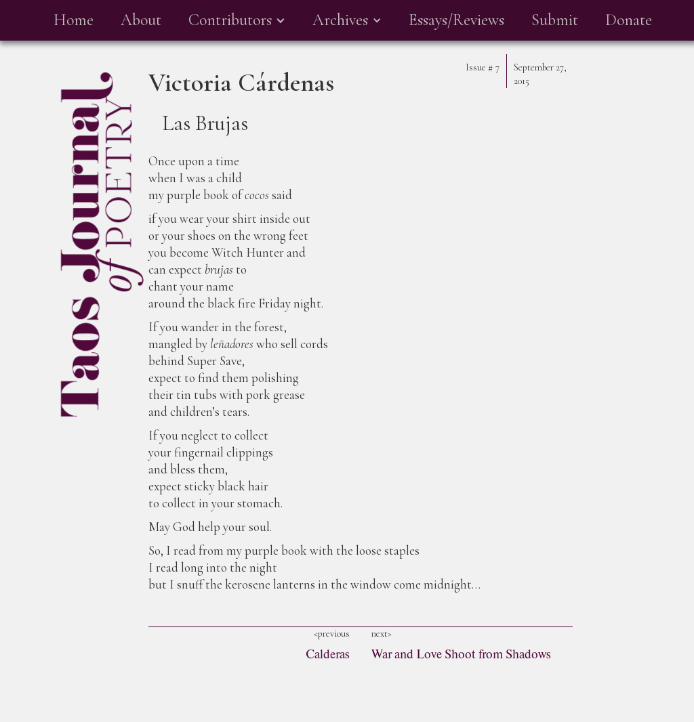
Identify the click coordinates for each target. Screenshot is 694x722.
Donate (628, 20)
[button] (237, 20)
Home (74, 20)
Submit (554, 20)
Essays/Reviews (456, 20)
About (141, 20)
